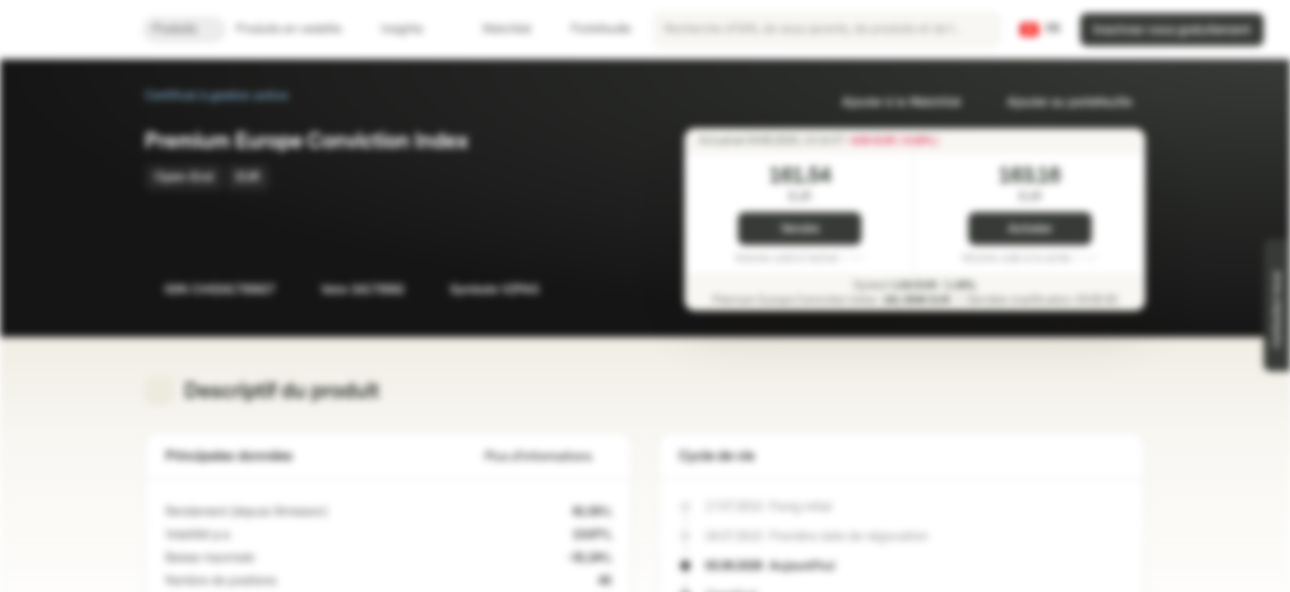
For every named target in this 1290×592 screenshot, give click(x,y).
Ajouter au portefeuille (1059, 102)
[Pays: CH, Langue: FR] (1040, 29)
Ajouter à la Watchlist (891, 102)
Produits (184, 29)
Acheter (1030, 229)
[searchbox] (827, 29)
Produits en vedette (298, 29)
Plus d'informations (548, 457)
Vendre (800, 229)
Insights (412, 29)
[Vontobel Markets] (71, 30)
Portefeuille (591, 29)
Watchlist (496, 29)
